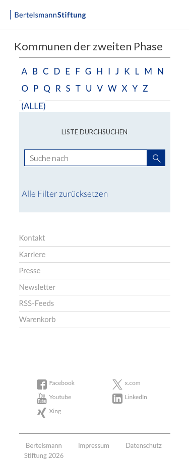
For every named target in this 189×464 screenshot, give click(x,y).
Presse (30, 270)
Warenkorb (37, 319)
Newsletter (37, 286)
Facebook (62, 382)
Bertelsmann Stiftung (48, 15)
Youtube (60, 397)
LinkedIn (136, 397)
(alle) (34, 106)
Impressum (93, 445)
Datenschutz (143, 445)
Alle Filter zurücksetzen (65, 193)
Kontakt (32, 237)
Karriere (32, 254)
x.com (133, 382)
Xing (55, 411)
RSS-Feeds (36, 302)
